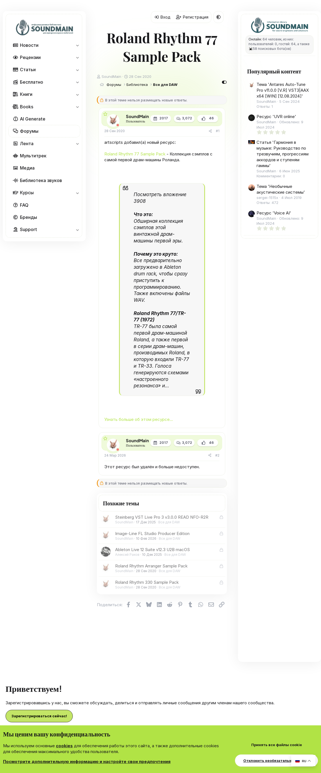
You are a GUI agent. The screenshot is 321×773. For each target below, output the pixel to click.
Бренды (28, 217)
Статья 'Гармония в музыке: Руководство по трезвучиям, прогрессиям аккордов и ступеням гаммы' (283, 154)
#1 (217, 131)
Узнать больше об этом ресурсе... (138, 419)
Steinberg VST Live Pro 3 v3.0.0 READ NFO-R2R (161, 517)
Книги (26, 94)
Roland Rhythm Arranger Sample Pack (151, 566)
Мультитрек (33, 155)
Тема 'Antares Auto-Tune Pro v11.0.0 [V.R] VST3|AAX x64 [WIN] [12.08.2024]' (283, 90)
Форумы (29, 131)
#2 (217, 455)
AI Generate (32, 119)
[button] (77, 45)
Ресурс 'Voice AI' (274, 213)
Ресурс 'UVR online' (276, 116)
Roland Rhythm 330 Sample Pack (147, 582)
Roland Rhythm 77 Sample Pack (134, 154)
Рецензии (30, 57)
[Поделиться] (210, 131)
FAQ (24, 205)
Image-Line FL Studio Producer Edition (152, 533)
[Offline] (118, 125)
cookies (64, 745)
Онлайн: (255, 39)
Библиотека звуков (41, 180)
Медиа (27, 168)
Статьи (28, 69)
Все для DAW (169, 522)
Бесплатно (31, 82)
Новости (29, 45)
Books (26, 106)
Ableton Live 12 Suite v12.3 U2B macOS (152, 549)
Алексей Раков (127, 554)
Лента (26, 143)
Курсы (27, 192)
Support (28, 229)
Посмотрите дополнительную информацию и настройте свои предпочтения (86, 761)
